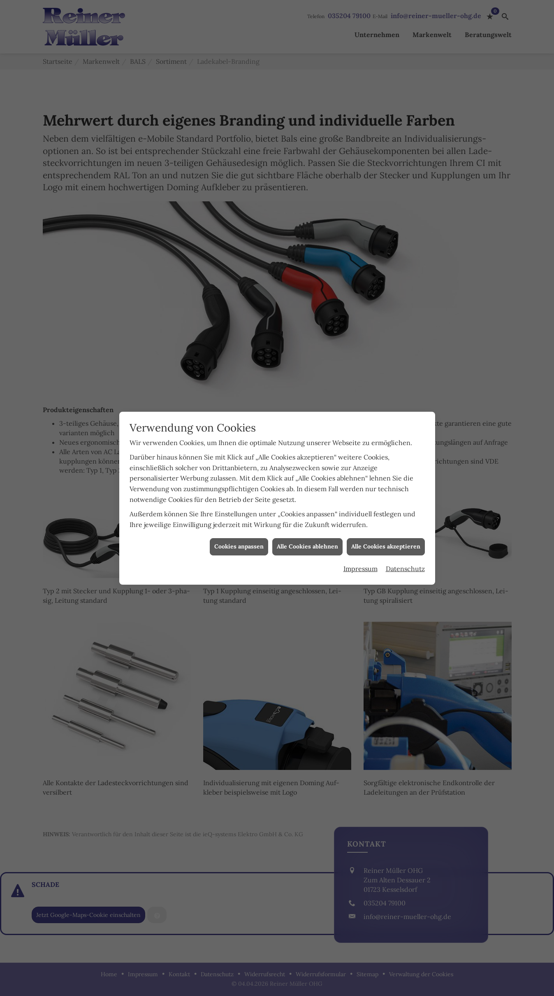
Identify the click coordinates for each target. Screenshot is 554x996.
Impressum (360, 328)
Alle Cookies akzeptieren (385, 306)
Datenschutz (405, 328)
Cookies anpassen (239, 306)
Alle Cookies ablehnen (307, 306)
